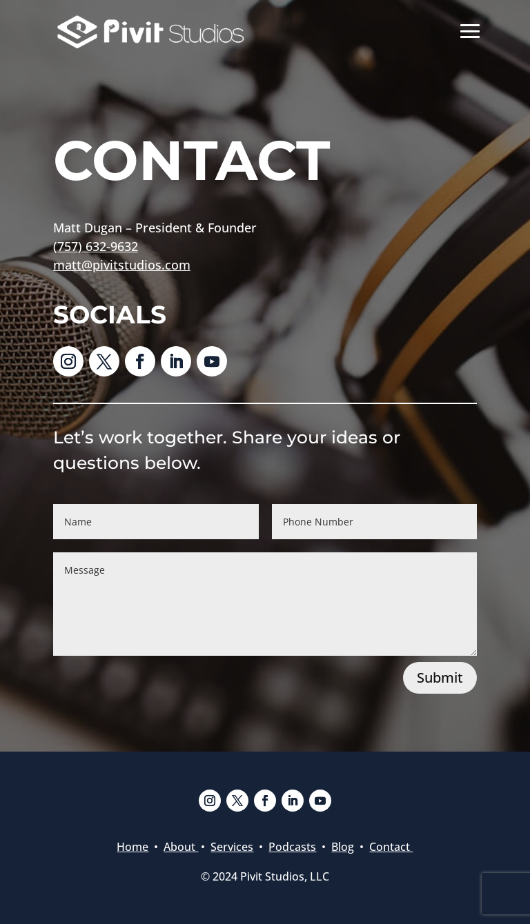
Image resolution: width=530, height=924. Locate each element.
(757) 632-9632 (95, 246)
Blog (342, 846)
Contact (391, 846)
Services (231, 846)
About (181, 846)
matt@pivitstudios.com (121, 265)
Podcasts (292, 846)
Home (132, 846)
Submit (440, 677)
